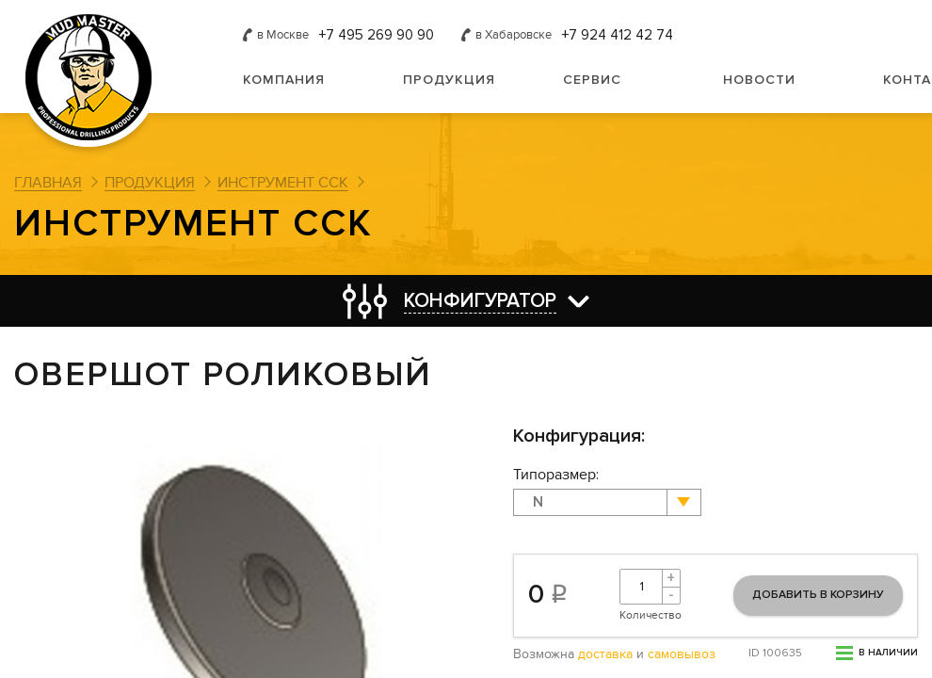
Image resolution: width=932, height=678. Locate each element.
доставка (605, 654)
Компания (284, 80)
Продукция (449, 80)
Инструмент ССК (282, 182)
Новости (759, 80)
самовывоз (681, 654)
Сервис (592, 80)
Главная (48, 182)
